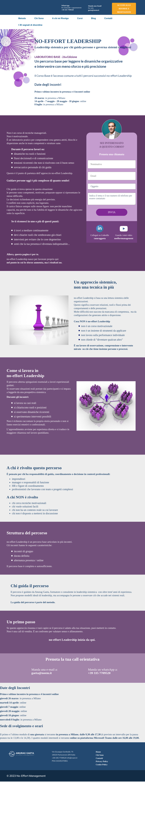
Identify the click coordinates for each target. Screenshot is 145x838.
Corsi (80, 18)
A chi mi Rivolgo (60, 18)
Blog (93, 18)
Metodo (22, 18)
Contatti (108, 18)
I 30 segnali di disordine (30, 25)
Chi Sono (39, 18)
